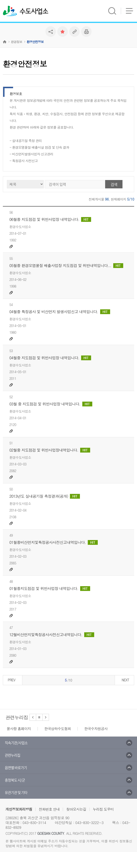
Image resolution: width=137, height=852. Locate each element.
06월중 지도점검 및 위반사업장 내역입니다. (50, 219)
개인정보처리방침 (18, 809)
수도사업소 (34, 11)
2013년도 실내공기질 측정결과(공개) (44, 496)
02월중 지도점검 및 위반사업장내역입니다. (49, 450)
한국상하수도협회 (57, 728)
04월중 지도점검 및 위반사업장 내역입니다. (50, 357)
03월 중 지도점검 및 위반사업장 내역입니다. (50, 404)
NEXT (125, 679)
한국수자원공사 (96, 728)
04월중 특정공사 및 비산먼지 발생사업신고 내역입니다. (59, 311)
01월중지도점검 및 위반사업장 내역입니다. (49, 588)
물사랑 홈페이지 (19, 728)
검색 (114, 184)
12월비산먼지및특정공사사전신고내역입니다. (51, 634)
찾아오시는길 (76, 809)
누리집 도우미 (103, 809)
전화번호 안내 (49, 809)
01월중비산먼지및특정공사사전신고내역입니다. (53, 542)
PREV (11, 679)
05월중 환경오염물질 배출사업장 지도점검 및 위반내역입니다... (66, 265)
